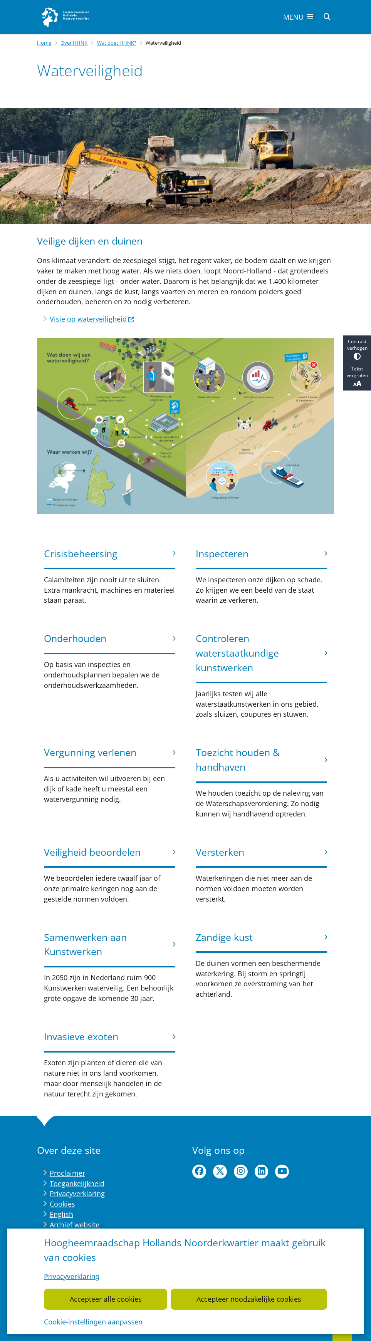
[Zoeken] (327, 16)
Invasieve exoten (81, 1036)
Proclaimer (67, 1173)
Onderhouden (75, 638)
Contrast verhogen (357, 349)
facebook (199, 1171)
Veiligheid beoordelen (92, 851)
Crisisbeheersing (81, 553)
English (61, 1214)
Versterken (220, 851)
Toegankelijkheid (77, 1183)
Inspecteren (222, 553)
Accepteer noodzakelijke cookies (248, 1299)
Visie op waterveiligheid (92, 319)
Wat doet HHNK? (116, 42)
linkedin (262, 1171)
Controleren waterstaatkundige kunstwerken (237, 653)
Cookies (62, 1204)
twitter (220, 1171)
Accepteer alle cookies (106, 1299)
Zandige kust (224, 937)
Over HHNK (73, 42)
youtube (282, 1171)
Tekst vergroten (357, 376)
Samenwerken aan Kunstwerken (85, 944)
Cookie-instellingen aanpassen (93, 1321)
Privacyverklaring (72, 1276)
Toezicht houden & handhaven (238, 759)
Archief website (74, 1224)
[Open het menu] (298, 17)
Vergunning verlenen (90, 752)
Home (44, 42)
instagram (241, 1171)
